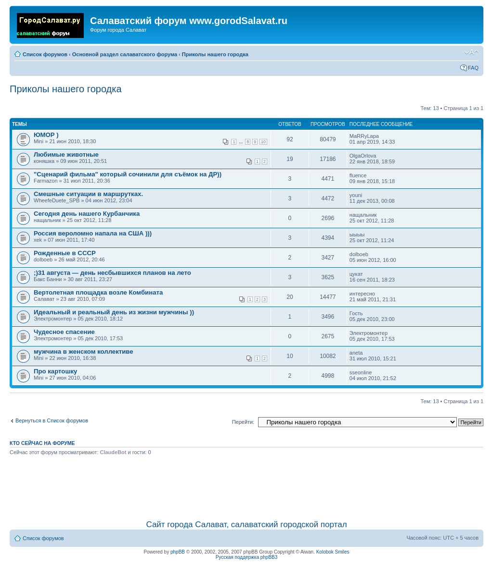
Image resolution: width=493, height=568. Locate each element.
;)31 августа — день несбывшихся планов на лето (112, 272)
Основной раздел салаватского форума (124, 54)
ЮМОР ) (46, 134)
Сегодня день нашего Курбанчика (87, 213)
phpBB (177, 552)
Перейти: (243, 422)
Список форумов (45, 54)
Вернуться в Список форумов (51, 420)
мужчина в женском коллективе (83, 351)
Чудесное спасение (64, 331)
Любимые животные (66, 154)
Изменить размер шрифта (472, 52)
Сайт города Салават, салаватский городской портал (246, 524)
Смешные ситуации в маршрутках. (88, 194)
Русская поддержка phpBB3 (247, 557)
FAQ (473, 68)
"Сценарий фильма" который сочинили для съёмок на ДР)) (127, 174)
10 (263, 141)
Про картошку (55, 371)
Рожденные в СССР (65, 253)
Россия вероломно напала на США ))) (93, 233)
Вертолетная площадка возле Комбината (98, 292)
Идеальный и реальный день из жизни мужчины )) (114, 312)
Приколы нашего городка (215, 54)
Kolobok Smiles (333, 552)
